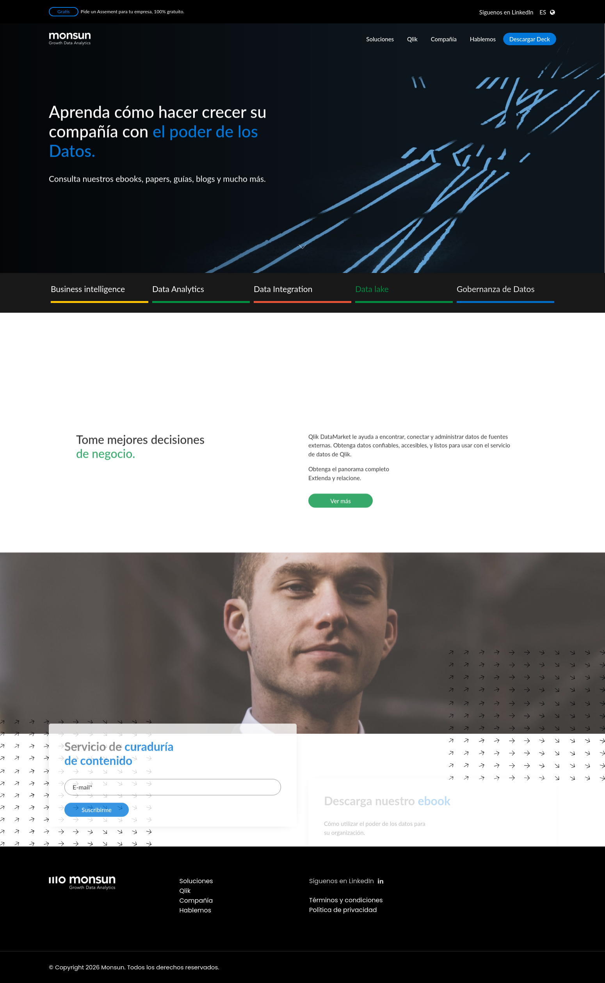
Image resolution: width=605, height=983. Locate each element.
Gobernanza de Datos (496, 289)
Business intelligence (88, 289)
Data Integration (283, 289)
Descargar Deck (529, 39)
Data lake (372, 289)
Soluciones (380, 39)
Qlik (412, 39)
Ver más (340, 657)
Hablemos (483, 39)
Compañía (444, 39)
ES (542, 12)
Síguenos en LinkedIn (346, 881)
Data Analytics (178, 289)
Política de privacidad (343, 909)
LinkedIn (506, 12)
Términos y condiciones (346, 900)
